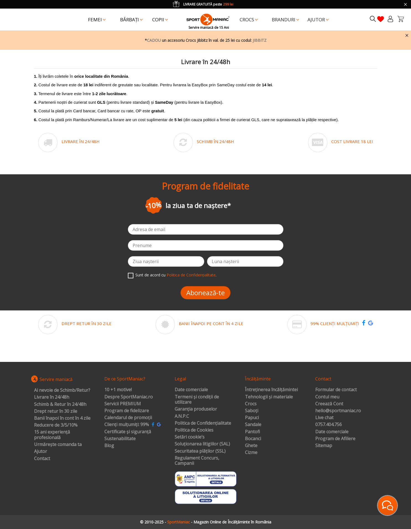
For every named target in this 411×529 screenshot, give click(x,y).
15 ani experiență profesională (52, 434)
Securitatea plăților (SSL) (200, 451)
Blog (109, 445)
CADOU (154, 40)
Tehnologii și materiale (269, 397)
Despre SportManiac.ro (128, 397)
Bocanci (253, 439)
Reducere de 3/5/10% (55, 425)
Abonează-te (205, 292)
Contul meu (327, 397)
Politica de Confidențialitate (191, 275)
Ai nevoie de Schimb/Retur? (62, 390)
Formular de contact (336, 390)
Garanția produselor (196, 409)
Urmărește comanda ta (58, 444)
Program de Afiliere (335, 439)
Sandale (253, 424)
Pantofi (252, 432)
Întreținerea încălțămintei (271, 390)
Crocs (251, 404)
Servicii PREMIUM (122, 404)
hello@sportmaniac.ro (338, 411)
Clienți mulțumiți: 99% (126, 424)
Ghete (251, 445)
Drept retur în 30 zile (55, 411)
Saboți (251, 411)
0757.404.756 (328, 424)
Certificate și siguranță (127, 432)
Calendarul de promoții (128, 418)
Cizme (251, 452)
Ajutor (40, 451)
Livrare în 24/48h (51, 397)
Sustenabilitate (120, 439)
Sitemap (323, 445)
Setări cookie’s (190, 437)
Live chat (324, 418)
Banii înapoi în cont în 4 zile (62, 418)
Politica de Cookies (194, 430)
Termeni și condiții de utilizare (197, 399)
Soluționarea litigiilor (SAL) (202, 444)
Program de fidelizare (126, 411)
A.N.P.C (182, 416)
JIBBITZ (260, 40)
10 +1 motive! (118, 390)
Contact (42, 458)
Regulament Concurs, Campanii (197, 460)
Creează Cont (329, 404)
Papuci (252, 418)
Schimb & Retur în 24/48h (60, 404)
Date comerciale (191, 390)
